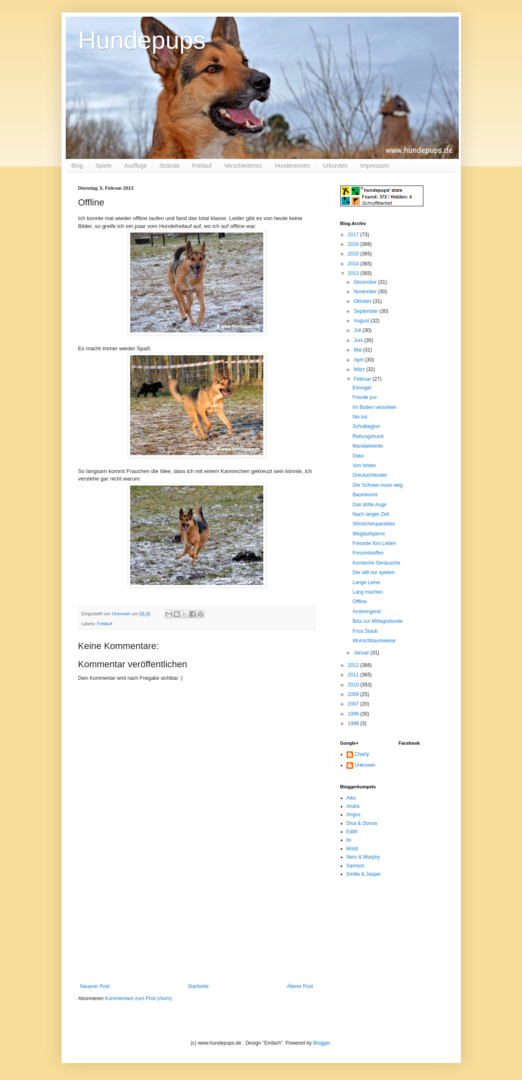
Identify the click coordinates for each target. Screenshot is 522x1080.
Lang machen (367, 592)
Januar (362, 653)
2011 (354, 675)
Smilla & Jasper (363, 874)
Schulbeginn (366, 426)
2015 (354, 254)
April (359, 360)
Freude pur (364, 397)
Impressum (374, 165)
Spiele (104, 165)
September (366, 311)
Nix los (359, 417)
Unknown (365, 765)
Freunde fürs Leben (374, 543)
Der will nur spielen (373, 572)
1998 (354, 723)
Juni (359, 340)
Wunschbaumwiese (374, 641)
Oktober (363, 301)
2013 (354, 273)
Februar (363, 379)
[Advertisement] (196, 921)
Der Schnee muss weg (377, 485)
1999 (354, 714)
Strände (169, 165)
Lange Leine (366, 582)
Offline (359, 601)
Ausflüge (135, 165)
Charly (362, 754)
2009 (354, 694)
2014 (354, 264)
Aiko (351, 798)
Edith (352, 832)
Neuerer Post (95, 986)
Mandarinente (367, 446)
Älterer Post (300, 986)
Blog (77, 165)
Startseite (198, 986)
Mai (358, 350)
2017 (354, 235)
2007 (354, 704)
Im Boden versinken (374, 407)
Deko (358, 456)
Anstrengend (366, 611)
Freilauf (202, 165)
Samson (355, 866)
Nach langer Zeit (370, 514)
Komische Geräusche (376, 563)
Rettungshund (367, 436)
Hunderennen (292, 165)
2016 (354, 244)
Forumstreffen (367, 553)
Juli (358, 330)
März (360, 369)
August (362, 321)
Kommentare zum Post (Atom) (138, 998)
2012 (354, 665)
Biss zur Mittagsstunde (377, 621)
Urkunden (335, 165)
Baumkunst (364, 495)
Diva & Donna (361, 823)
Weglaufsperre (368, 534)
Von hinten (364, 465)
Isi (348, 840)
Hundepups (142, 40)
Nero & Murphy (363, 857)
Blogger (321, 1043)
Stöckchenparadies (373, 524)
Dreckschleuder (369, 475)
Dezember (366, 282)
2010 (354, 685)
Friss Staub (365, 631)
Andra (353, 806)
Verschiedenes (243, 165)
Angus (353, 814)
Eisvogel (361, 388)
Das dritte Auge (369, 505)
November (366, 292)
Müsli (352, 849)
